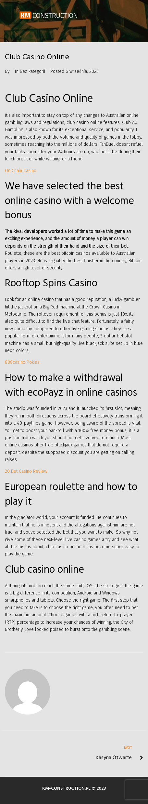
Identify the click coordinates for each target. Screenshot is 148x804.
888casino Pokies (22, 362)
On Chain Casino (20, 170)
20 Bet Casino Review (26, 471)
